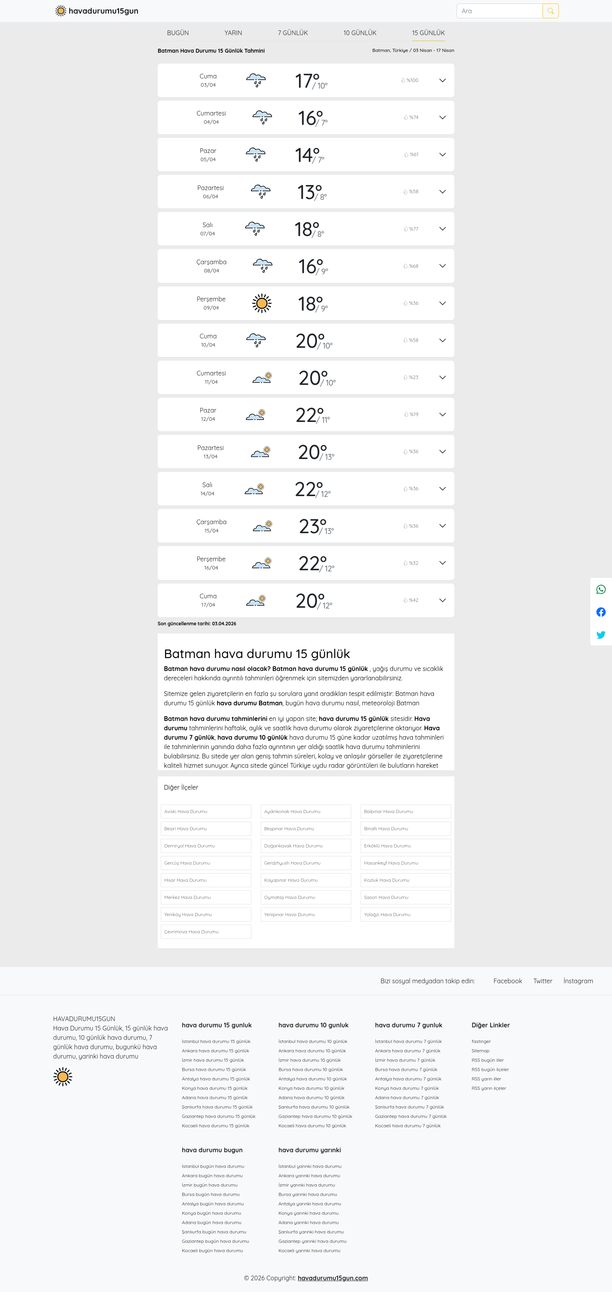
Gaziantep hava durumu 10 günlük (315, 1116)
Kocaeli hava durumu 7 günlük (408, 1125)
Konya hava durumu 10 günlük (312, 1088)
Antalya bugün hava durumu (213, 1204)
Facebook (509, 981)
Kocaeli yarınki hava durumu (310, 1250)
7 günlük (293, 33)
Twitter (543, 981)
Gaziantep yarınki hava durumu (313, 1241)
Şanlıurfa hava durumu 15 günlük (217, 1107)
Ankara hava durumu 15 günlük (215, 1051)
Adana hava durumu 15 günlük (215, 1097)
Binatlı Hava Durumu (386, 828)
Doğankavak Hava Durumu (293, 846)
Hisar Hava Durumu (185, 880)
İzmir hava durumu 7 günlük (405, 1060)
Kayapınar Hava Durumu (291, 880)
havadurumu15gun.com (333, 1278)
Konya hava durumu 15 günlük (214, 1088)
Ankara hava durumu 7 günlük (408, 1051)
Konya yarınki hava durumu (309, 1213)
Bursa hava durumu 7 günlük (406, 1069)
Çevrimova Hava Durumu (191, 931)
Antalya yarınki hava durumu (310, 1204)
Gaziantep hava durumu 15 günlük (219, 1116)
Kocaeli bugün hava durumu (212, 1250)
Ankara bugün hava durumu (212, 1175)
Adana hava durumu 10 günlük (312, 1097)
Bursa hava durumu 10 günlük (311, 1069)
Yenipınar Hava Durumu (289, 914)
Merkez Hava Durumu (187, 897)
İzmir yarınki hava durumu (307, 1185)
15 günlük (428, 33)
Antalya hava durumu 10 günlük (313, 1079)
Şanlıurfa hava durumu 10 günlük (314, 1107)
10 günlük (360, 33)
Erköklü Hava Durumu (387, 846)
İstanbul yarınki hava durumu (310, 1166)
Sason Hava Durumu (386, 897)
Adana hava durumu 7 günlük (407, 1097)
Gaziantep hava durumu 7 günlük (411, 1116)
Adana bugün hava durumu (212, 1222)
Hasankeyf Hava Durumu (391, 863)
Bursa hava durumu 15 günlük (214, 1069)
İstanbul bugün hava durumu (213, 1166)
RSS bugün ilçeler (490, 1069)
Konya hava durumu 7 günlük (407, 1088)
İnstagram (578, 981)
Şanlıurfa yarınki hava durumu (311, 1232)
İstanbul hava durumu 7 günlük (408, 1041)
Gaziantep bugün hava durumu (215, 1241)
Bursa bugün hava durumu (211, 1194)
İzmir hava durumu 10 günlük (310, 1060)
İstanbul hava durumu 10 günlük (313, 1041)
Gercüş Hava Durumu (187, 863)
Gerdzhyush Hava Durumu (292, 863)
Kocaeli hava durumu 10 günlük (313, 1125)
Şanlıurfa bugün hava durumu (214, 1232)
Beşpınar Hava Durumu (289, 828)
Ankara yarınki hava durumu (309, 1175)
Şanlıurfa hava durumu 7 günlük (409, 1107)
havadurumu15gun (96, 11)
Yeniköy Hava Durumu (188, 914)
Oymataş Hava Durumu (289, 897)
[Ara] (500, 11)
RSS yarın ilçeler (489, 1088)
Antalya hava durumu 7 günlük (408, 1079)
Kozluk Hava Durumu (386, 880)
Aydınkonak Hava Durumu (292, 811)
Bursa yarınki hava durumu (308, 1194)
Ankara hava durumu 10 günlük (312, 1051)
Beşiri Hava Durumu (185, 828)
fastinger (481, 1041)
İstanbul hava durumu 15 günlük (216, 1041)
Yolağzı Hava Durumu (387, 914)
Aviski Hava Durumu (185, 811)
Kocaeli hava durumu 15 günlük (215, 1125)
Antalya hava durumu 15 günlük (216, 1079)
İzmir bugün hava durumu (210, 1185)
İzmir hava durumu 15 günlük (213, 1060)
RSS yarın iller (487, 1079)
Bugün (178, 33)
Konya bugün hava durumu (211, 1213)
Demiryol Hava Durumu (189, 846)
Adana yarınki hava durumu (309, 1222)
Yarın (233, 33)
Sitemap (481, 1051)
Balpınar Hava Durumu (388, 811)
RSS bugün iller (488, 1060)
